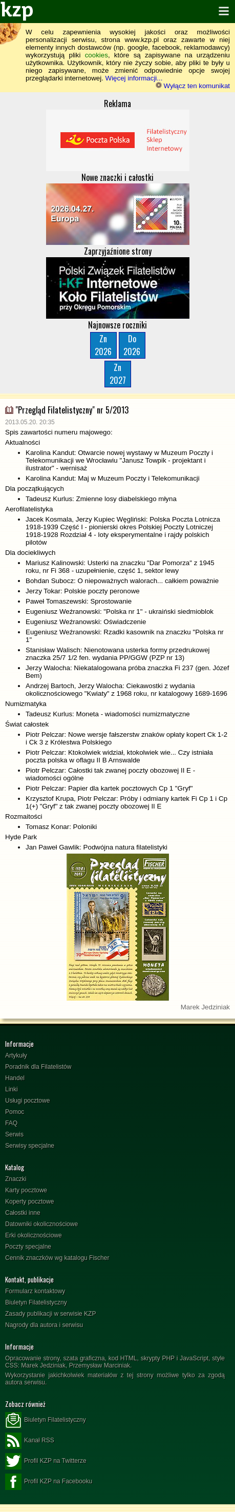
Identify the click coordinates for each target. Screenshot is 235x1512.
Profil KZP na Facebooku (48, 1482)
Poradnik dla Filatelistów (38, 1066)
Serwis (14, 1134)
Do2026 (131, 345)
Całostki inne (22, 1212)
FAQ (11, 1123)
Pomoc (14, 1111)
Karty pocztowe (26, 1190)
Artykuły (16, 1055)
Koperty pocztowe (29, 1201)
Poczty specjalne (28, 1246)
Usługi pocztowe (27, 1100)
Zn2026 (103, 345)
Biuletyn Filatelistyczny (36, 1302)
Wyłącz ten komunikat (193, 86)
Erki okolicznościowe (33, 1235)
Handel (15, 1078)
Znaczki (15, 1179)
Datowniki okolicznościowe (41, 1224)
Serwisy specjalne (29, 1145)
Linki (11, 1089)
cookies (96, 55)
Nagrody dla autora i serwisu (44, 1325)
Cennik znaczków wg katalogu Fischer (57, 1257)
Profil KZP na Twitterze (46, 1461)
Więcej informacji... (134, 78)
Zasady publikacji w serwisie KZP (50, 1313)
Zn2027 (118, 373)
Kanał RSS (29, 1441)
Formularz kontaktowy (35, 1291)
